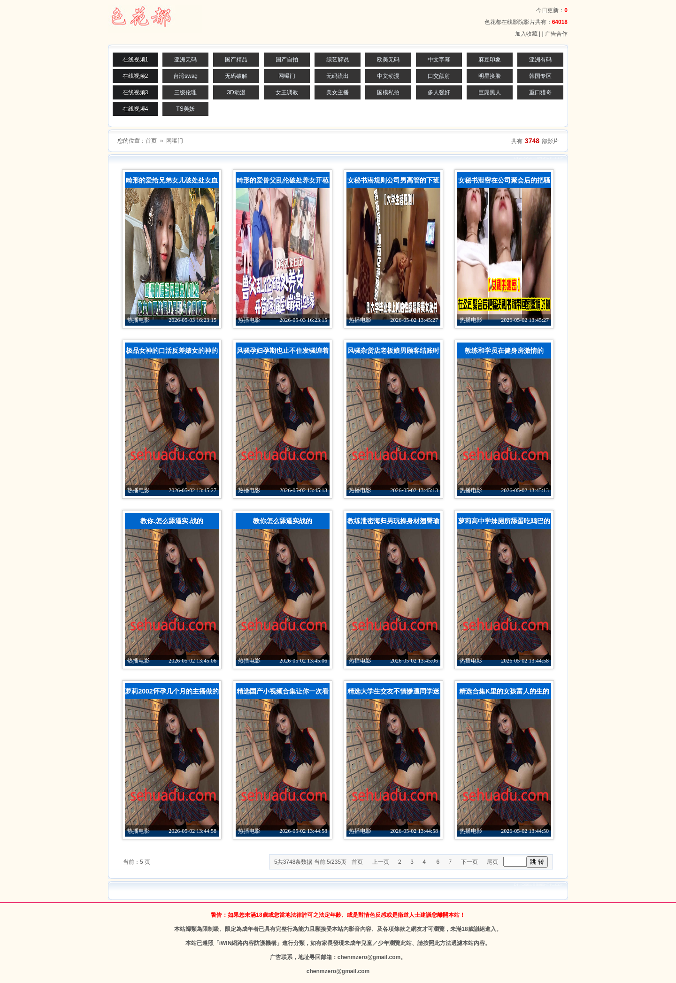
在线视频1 (135, 59)
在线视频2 (135, 76)
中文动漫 (388, 76)
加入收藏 (526, 33)
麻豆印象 (489, 59)
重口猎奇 (540, 92)
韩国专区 (540, 76)
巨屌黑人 (489, 92)
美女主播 (337, 92)
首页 (151, 140)
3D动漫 (236, 92)
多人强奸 (439, 92)
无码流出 (337, 76)
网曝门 (286, 76)
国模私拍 (388, 92)
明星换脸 (489, 76)
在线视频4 (135, 109)
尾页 (492, 862)
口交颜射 (439, 76)
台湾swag (185, 76)
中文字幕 (439, 59)
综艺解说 (337, 59)
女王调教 (287, 92)
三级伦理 (185, 92)
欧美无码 (388, 59)
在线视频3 (135, 92)
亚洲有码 (540, 59)
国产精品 (236, 59)
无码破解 (236, 76)
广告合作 (556, 33)
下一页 (469, 862)
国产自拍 (287, 59)
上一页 (380, 862)
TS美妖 (185, 109)
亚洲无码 (185, 59)
